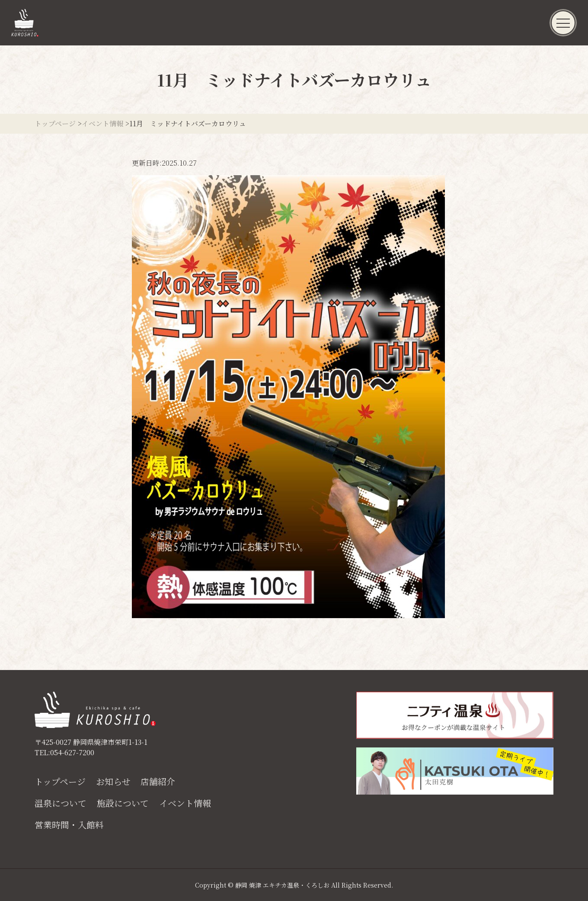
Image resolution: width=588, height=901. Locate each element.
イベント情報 (185, 803)
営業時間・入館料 (69, 825)
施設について (123, 803)
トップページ (60, 781)
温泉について (60, 803)
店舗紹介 (158, 781)
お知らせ (113, 781)
